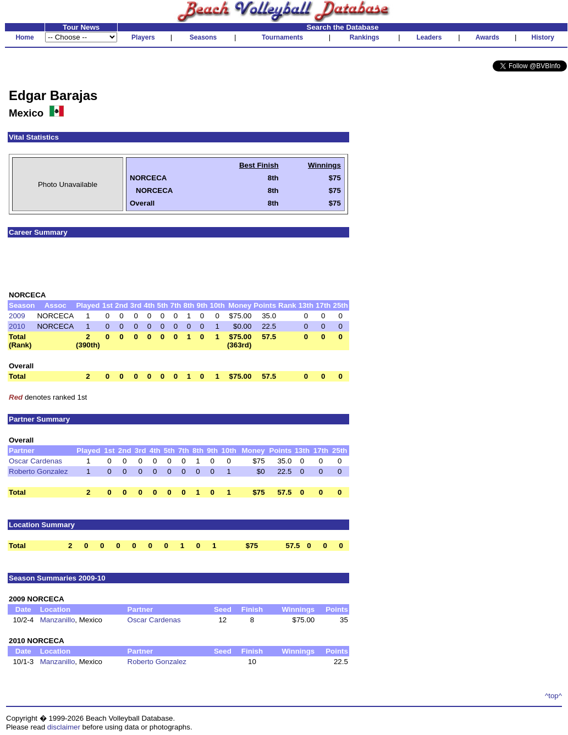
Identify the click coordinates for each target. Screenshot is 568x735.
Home (24, 37)
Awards (487, 37)
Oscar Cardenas (35, 461)
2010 (17, 326)
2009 (17, 316)
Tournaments (282, 37)
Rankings (364, 37)
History (543, 37)
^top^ (553, 696)
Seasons (203, 37)
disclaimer (63, 727)
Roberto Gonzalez (38, 471)
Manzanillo (57, 620)
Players (143, 37)
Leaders (429, 37)
